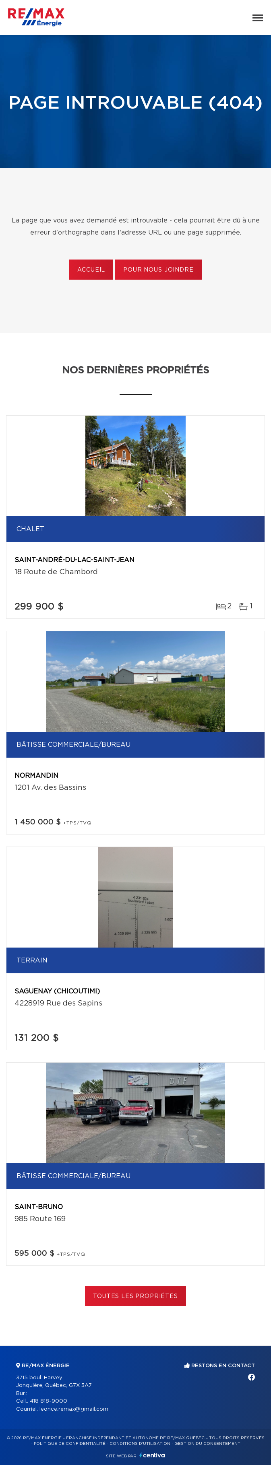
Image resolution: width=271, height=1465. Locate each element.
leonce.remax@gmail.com (73, 1409)
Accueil (91, 270)
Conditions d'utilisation (140, 1444)
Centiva (152, 1455)
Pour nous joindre (158, 270)
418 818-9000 (48, 1401)
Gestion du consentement (207, 1444)
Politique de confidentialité (70, 1444)
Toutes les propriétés (135, 1296)
